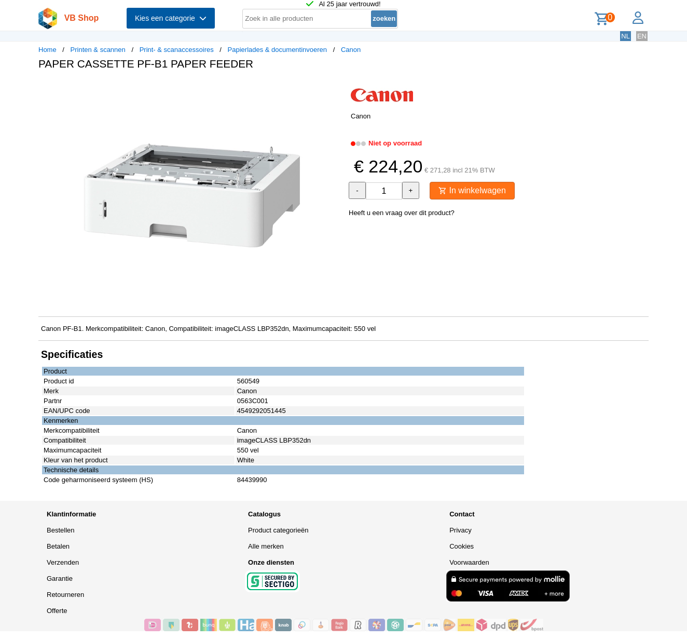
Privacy (460, 530)
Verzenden (63, 562)
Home (47, 50)
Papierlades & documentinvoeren (277, 50)
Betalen (58, 546)
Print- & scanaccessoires (177, 50)
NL (625, 36)
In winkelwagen (472, 190)
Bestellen (60, 530)
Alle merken (266, 546)
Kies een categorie (171, 18)
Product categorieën (278, 530)
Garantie (60, 578)
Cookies (461, 546)
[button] (334, 89)
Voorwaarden (469, 562)
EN (642, 36)
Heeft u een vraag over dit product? (402, 213)
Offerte (57, 611)
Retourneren (65, 594)
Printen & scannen (98, 50)
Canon (351, 50)
